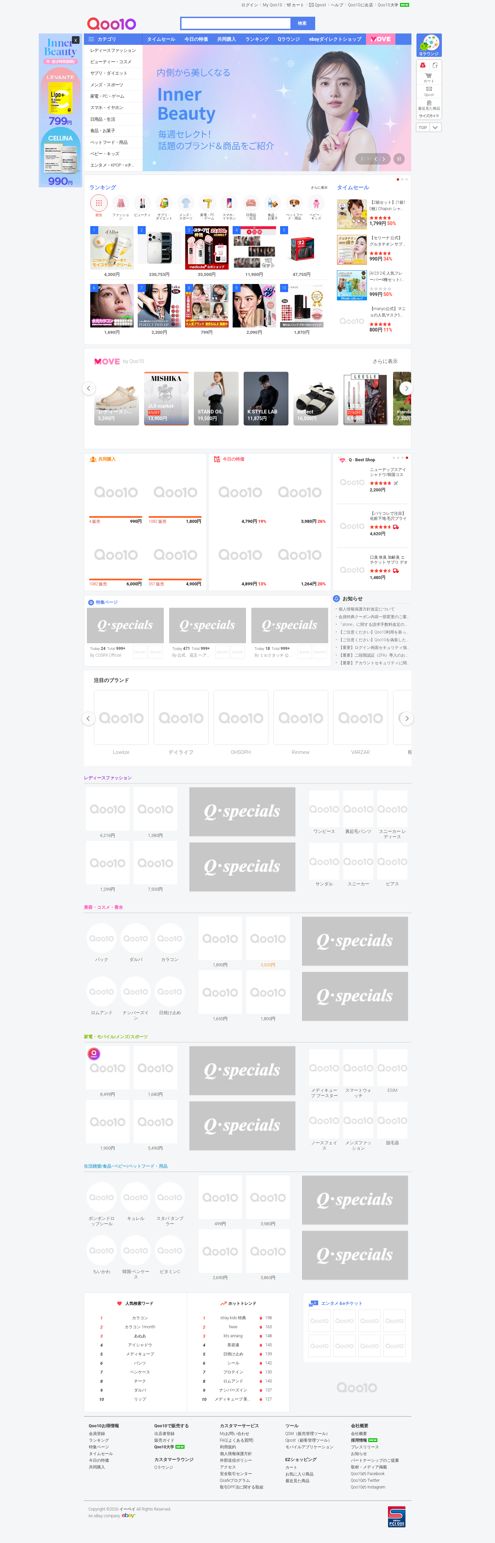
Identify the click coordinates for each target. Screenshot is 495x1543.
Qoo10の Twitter (365, 1480)
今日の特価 (233, 459)
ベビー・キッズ (104, 153)
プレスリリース (365, 1447)
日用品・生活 (102, 119)
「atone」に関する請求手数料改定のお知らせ (375, 624)
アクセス (228, 1467)
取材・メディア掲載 (369, 1467)
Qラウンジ (163, 1467)
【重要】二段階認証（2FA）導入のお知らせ (375, 655)
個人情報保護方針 (236, 1453)
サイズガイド (429, 115)
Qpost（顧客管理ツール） (308, 1440)
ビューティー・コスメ (111, 61)
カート (298, 5)
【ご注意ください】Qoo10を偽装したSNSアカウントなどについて (375, 640)
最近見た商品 (297, 1480)
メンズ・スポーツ (106, 84)
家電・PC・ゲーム (107, 96)
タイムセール (353, 187)
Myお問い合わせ (234, 1433)
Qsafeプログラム (235, 1480)
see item (330, 795)
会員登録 (97, 1433)
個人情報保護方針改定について (367, 609)
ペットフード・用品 (109, 142)
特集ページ (107, 602)
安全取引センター (236, 1473)
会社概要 (359, 1433)
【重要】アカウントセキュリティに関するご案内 (375, 663)
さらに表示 (319, 187)
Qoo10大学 (388, 5)
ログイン (249, 5)
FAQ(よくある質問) (237, 1440)
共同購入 (107, 459)
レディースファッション (113, 50)
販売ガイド (164, 1440)
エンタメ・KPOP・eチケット (116, 165)
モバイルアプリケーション (309, 1447)
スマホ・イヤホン (106, 107)
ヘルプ (337, 5)
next (406, 388)
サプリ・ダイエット (109, 73)
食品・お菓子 (102, 130)
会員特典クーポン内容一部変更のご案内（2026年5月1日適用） (375, 616)
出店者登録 (164, 1433)
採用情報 (359, 1440)
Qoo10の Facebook (368, 1473)
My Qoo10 (272, 5)
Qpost (320, 5)
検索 (302, 23)
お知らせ (353, 599)
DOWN (435, 127)
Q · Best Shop (362, 459)
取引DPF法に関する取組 (241, 1487)
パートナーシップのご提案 (375, 1460)
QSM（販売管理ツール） (307, 1433)
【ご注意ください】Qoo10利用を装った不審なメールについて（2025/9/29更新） (375, 632)
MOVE (107, 361)
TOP (423, 127)
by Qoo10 (133, 361)
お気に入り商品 (299, 1474)
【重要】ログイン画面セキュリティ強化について (375, 647)
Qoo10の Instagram (368, 1487)
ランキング (102, 187)
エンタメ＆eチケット (342, 1303)
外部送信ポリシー (236, 1460)
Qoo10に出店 (360, 5)
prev (89, 388)
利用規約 (228, 1447)
